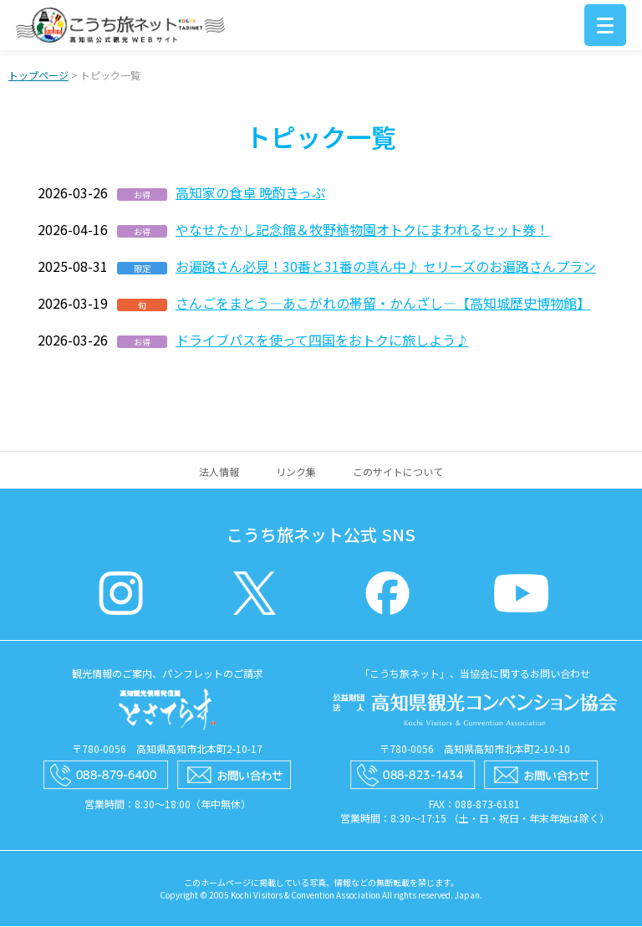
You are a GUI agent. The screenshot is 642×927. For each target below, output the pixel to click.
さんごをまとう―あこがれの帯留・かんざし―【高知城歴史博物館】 (383, 304)
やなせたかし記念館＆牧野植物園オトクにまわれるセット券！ (362, 230)
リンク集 (296, 472)
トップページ (38, 76)
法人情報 (219, 472)
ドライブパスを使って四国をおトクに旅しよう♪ (322, 340)
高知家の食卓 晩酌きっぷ (250, 193)
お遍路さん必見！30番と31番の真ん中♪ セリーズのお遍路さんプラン (386, 267)
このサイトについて (398, 472)
